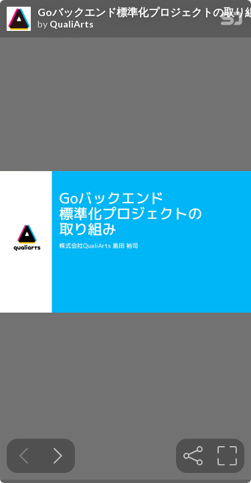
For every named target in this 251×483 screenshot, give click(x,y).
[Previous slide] (24, 456)
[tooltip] (193, 456)
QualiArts (72, 24)
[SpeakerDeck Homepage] (231, 21)
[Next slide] (58, 456)
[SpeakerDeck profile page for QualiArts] (19, 19)
